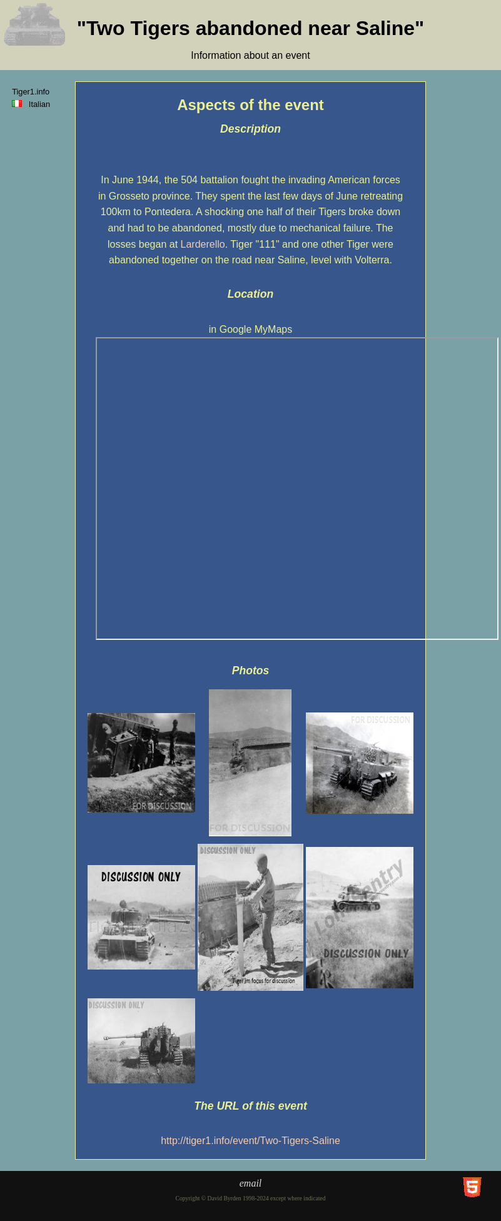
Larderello (203, 244)
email (251, 1183)
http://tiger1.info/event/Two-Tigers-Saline (250, 1140)
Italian (33, 104)
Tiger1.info (30, 91)
